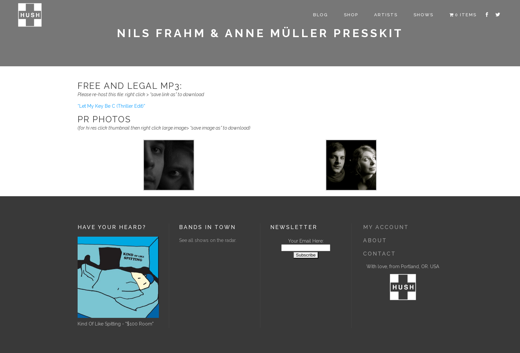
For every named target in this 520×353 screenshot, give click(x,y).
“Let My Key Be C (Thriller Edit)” (111, 106)
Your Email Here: (306, 241)
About (375, 240)
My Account (386, 227)
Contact (379, 254)
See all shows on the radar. (207, 240)
